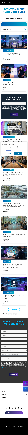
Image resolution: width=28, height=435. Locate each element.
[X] (6, 408)
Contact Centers (7, 80)
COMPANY (3, 394)
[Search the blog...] (25, 29)
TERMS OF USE (14, 426)
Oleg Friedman (7, 180)
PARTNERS (3, 397)
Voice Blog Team (8, 272)
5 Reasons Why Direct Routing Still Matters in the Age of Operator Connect (13, 297)
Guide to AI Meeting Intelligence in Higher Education (14, 235)
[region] (14, 149)
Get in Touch (25, 385)
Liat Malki (6, 211)
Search (22, 2)
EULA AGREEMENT (21, 424)
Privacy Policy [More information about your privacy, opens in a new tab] (8, 150)
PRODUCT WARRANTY (12, 424)
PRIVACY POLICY (7, 426)
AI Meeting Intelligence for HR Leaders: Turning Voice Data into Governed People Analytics (13, 205)
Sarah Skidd (6, 89)
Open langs (24, 2)
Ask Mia (25, 390)
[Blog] (22, 408)
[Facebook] (9, 408)
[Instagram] (18, 408)
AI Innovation (7, 200)
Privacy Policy (5, 367)
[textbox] (6, 24)
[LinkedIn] (12, 408)
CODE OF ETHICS (20, 426)
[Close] (25, 143)
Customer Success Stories (8, 137)
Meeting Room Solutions (8, 169)
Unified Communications (8, 50)
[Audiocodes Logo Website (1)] (6, 2)
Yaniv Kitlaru (7, 303)
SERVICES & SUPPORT (6, 401)
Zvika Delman (7, 59)
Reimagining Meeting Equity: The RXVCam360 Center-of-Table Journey (13, 174)
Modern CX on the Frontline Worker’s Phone (12, 83)
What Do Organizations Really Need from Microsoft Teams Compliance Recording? (12, 266)
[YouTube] (15, 408)
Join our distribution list (14, 412)
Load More (14, 309)
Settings (9, 153)
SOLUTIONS (3, 388)
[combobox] (14, 24)
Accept (18, 153)
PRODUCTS (3, 391)
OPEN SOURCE (5, 424)
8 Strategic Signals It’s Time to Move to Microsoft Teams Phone (13, 54)
